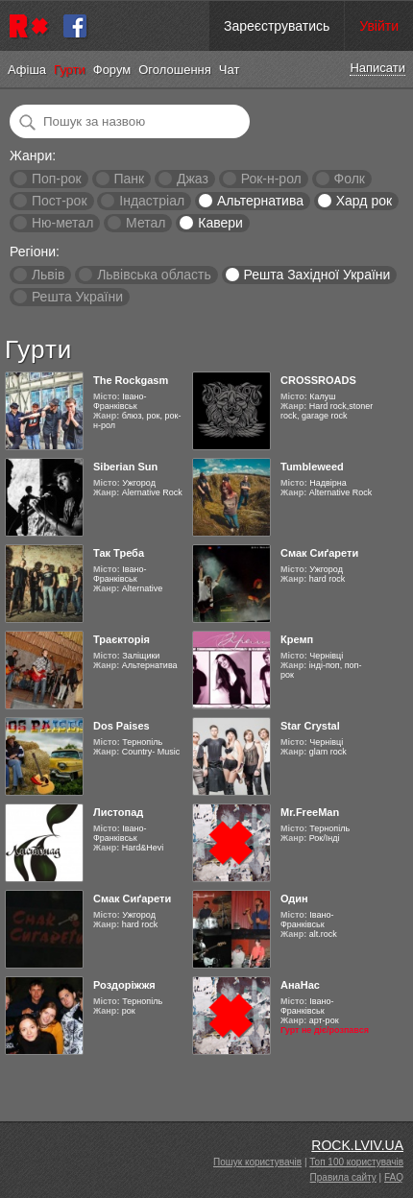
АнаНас (300, 985)
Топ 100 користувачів (356, 1162)
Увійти (379, 26)
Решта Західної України (316, 274)
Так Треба (118, 553)
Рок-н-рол (271, 178)
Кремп (296, 639)
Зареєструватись (276, 26)
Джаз (192, 178)
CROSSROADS (318, 380)
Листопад (118, 812)
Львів (48, 274)
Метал (145, 222)
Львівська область (154, 274)
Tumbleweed (312, 466)
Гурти (69, 69)
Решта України (77, 296)
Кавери (220, 222)
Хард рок (364, 200)
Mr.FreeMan (309, 812)
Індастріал (151, 200)
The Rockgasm (130, 380)
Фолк (349, 178)
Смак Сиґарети (319, 553)
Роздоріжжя (124, 985)
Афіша (27, 69)
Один (294, 898)
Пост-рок (59, 200)
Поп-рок (57, 178)
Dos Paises (121, 725)
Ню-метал (62, 222)
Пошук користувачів (257, 1162)
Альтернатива (260, 200)
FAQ (393, 1177)
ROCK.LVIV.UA (357, 1145)
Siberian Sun (125, 466)
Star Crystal (310, 725)
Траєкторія (121, 639)
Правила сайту (343, 1177)
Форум (112, 69)
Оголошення (174, 69)
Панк (128, 178)
